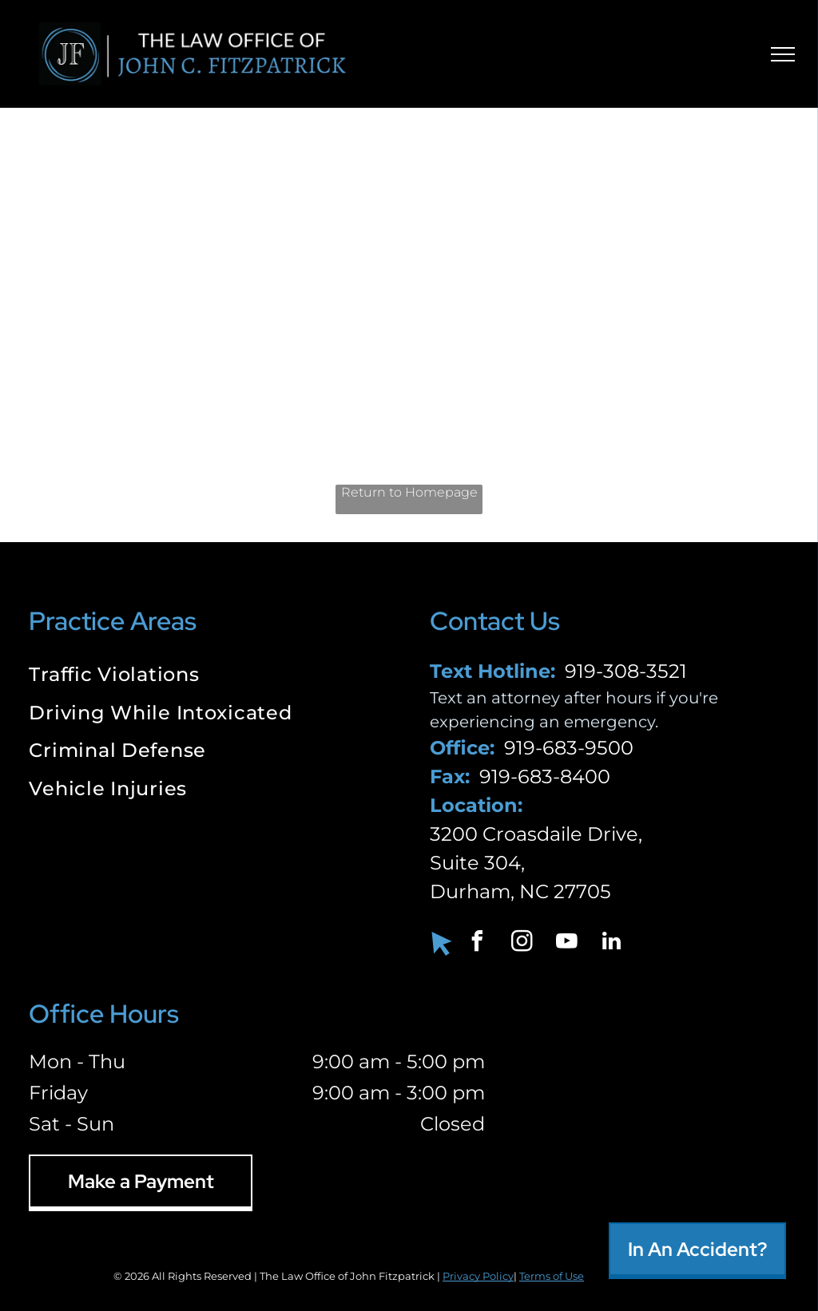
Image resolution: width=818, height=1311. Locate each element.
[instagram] (522, 943)
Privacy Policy (478, 1275)
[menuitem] (208, 676)
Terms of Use (551, 1275)
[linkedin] (612, 943)
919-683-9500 (568, 747)
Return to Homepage (409, 492)
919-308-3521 (626, 671)
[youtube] (567, 943)
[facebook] (478, 943)
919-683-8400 (544, 776)
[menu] (783, 54)
